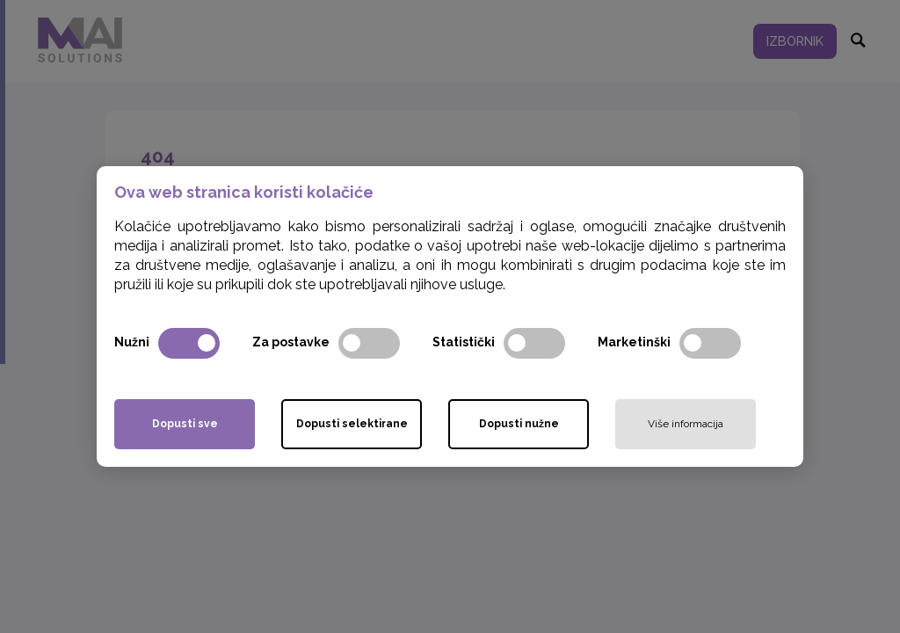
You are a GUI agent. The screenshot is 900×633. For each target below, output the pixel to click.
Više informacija (685, 424)
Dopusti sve (185, 424)
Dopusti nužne (519, 424)
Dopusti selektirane (352, 424)
